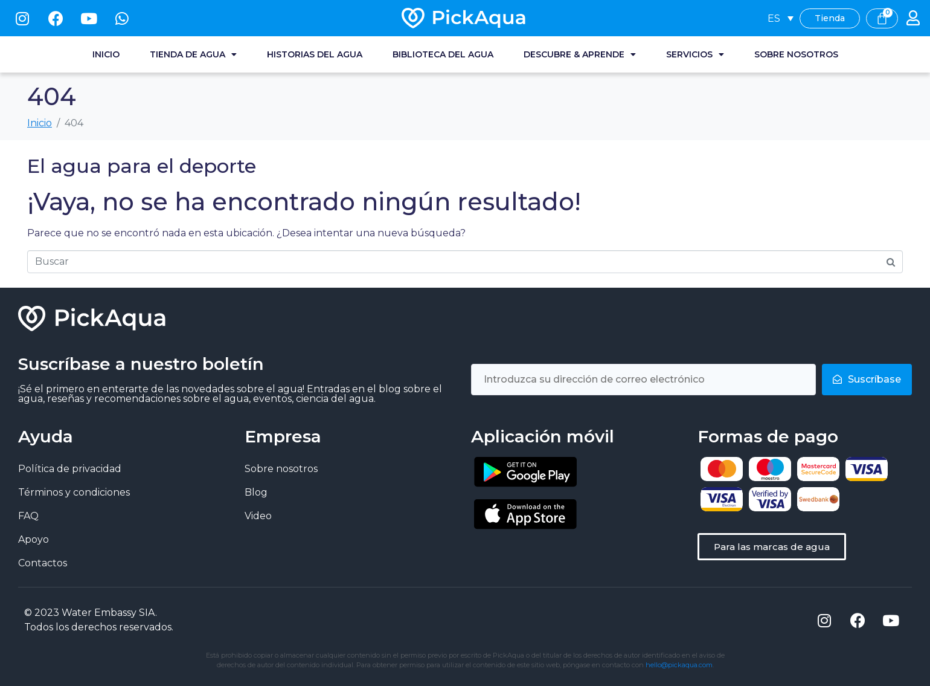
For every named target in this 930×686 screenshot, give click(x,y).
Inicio (106, 54)
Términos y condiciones (74, 492)
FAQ (28, 516)
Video (258, 516)
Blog (256, 492)
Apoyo (33, 539)
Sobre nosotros (796, 54)
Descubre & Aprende (580, 54)
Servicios (695, 54)
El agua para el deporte (141, 166)
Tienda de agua (193, 54)
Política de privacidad (69, 468)
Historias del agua (314, 54)
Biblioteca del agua (443, 54)
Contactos (42, 563)
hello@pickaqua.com (679, 665)
